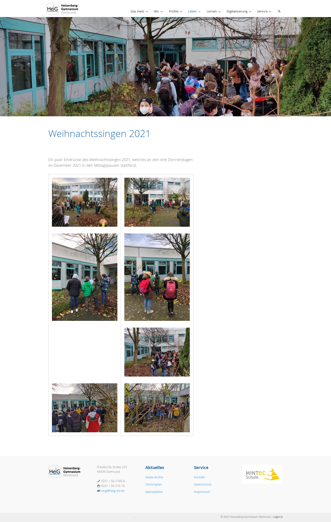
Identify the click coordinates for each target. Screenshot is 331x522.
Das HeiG (140, 11)
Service (265, 11)
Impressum (202, 492)
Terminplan (153, 484)
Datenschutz (203, 484)
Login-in (278, 516)
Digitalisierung (240, 11)
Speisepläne (154, 492)
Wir (159, 11)
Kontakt (199, 477)
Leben (195, 11)
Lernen (214, 11)
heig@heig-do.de (112, 491)
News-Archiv (154, 477)
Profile (176, 11)
